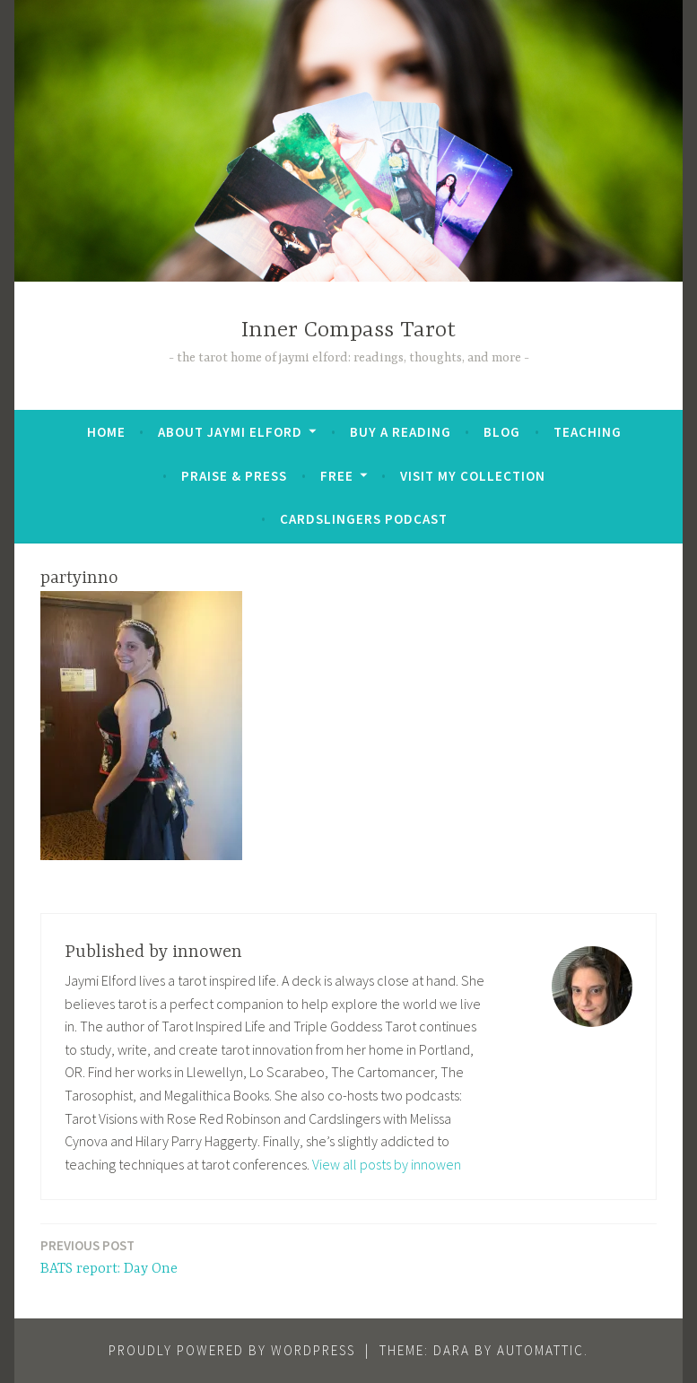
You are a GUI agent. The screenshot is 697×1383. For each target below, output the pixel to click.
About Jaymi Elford (230, 431)
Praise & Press (234, 475)
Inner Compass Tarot (348, 330)
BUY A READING (400, 431)
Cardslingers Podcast (364, 518)
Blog (502, 431)
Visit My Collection (472, 475)
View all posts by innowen (386, 1164)
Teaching (587, 431)
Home (106, 431)
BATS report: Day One (109, 1256)
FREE (336, 475)
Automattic (540, 1350)
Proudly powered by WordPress (232, 1350)
